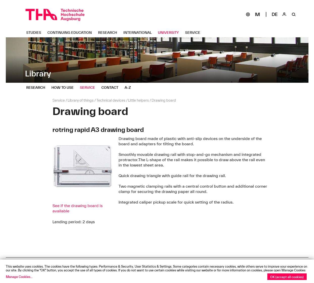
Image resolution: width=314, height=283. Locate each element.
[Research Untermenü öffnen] (109, 32)
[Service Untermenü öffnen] (194, 32)
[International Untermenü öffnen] (139, 32)
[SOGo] (248, 14)
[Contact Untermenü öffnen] (111, 87)
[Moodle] (257, 14)
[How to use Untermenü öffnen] (64, 87)
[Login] (284, 14)
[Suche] (294, 14)
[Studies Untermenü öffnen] (35, 32)
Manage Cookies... (19, 276)
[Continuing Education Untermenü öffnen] (71, 32)
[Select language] (274, 14)
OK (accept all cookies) (287, 277)
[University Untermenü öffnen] (170, 32)
